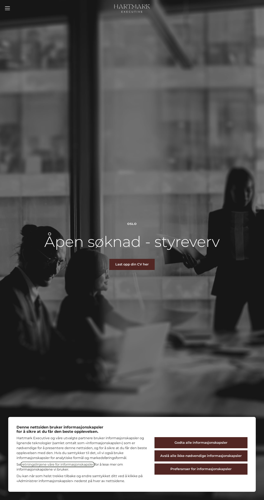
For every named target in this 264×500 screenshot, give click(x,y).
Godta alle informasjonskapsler (200, 443)
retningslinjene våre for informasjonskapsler (57, 464)
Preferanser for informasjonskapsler (201, 469)
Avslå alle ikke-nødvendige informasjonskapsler (201, 456)
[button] (132, 264)
